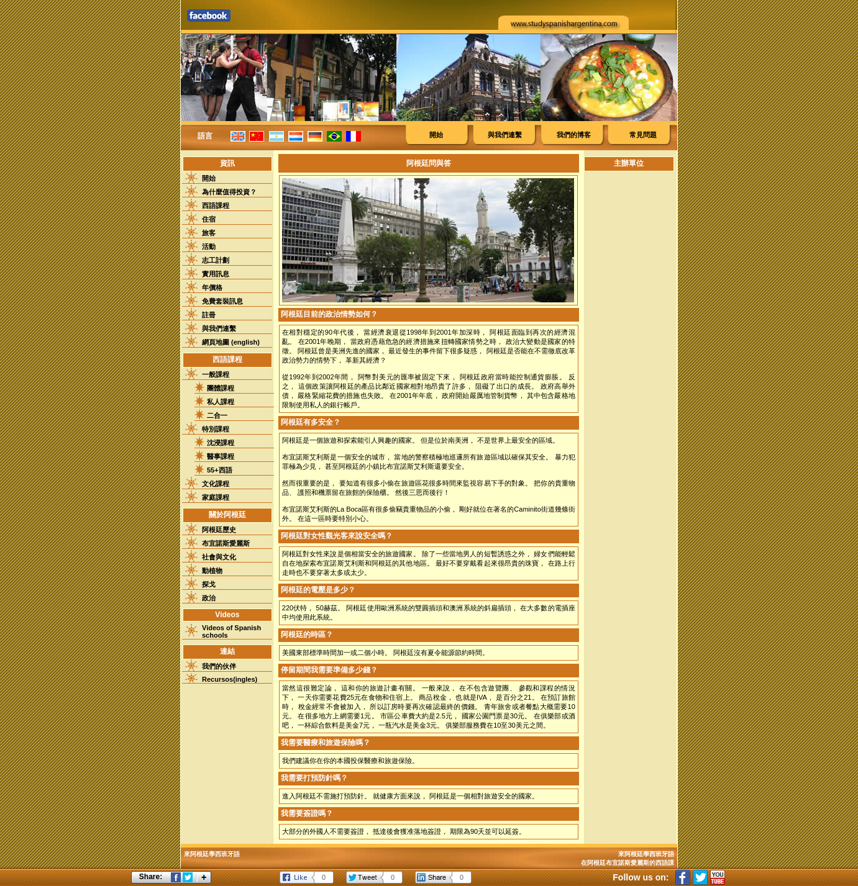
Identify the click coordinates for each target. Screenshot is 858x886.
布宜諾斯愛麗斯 (226, 543)
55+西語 (219, 470)
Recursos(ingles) (229, 679)
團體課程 (220, 388)
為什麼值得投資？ (229, 192)
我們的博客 (574, 134)
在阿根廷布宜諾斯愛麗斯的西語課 (627, 862)
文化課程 (215, 483)
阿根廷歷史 (219, 529)
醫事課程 (220, 456)
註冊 (209, 315)
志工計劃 (215, 260)
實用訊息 (215, 274)
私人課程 (220, 401)
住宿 (209, 219)
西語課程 (215, 205)
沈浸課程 (220, 442)
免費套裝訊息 (222, 301)
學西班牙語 (658, 854)
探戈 (209, 584)
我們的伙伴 (219, 666)
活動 (209, 246)
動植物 (212, 570)
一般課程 (215, 374)
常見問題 (643, 134)
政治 (209, 598)
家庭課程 (215, 497)
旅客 (209, 233)
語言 (205, 136)
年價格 (212, 287)
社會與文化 (219, 557)
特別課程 (215, 429)
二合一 (217, 415)
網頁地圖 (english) (231, 342)
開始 (436, 134)
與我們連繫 (505, 134)
